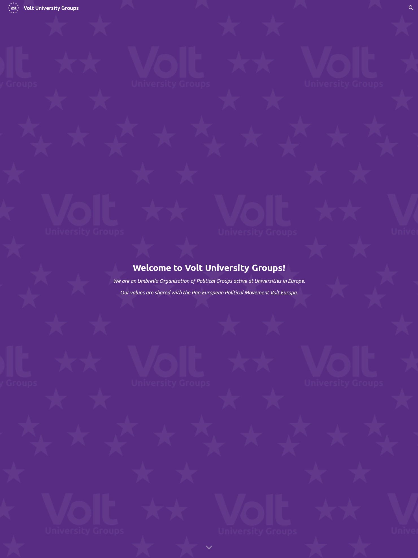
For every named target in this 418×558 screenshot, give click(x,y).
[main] (209, 279)
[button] (411, 8)
